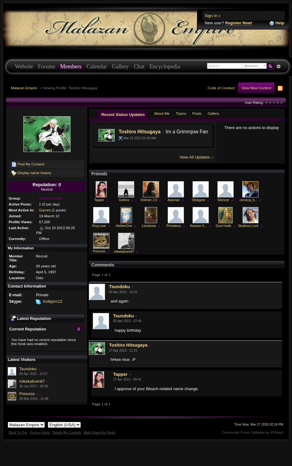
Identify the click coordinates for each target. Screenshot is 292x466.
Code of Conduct (221, 88)
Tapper (99, 200)
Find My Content (27, 164)
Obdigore (198, 200)
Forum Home (40, 432)
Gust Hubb (223, 226)
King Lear (99, 226)
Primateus (174, 226)
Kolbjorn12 (52, 301)
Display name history (31, 173)
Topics (181, 113)
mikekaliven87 (32, 381)
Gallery (120, 66)
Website (24, 66)
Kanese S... (198, 226)
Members (71, 66)
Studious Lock (248, 226)
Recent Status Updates (123, 114)
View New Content (256, 88)
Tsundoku (28, 369)
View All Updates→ (197, 157)
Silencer (223, 200)
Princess (27, 393)
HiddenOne (124, 226)
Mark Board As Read (99, 432)
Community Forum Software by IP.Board (252, 432)
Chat (139, 66)
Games (45, 210)
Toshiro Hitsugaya (140, 131)
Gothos (124, 200)
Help (276, 23)
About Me (162, 113)
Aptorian (174, 200)
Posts (196, 113)
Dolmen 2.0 (149, 200)
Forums (46, 66)
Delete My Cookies (66, 432)
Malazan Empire (24, 88)
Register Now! (238, 23)
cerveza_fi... (248, 200)
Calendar (96, 66)
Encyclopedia (164, 66)
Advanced (278, 66)
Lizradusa (149, 226)
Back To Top (18, 432)
